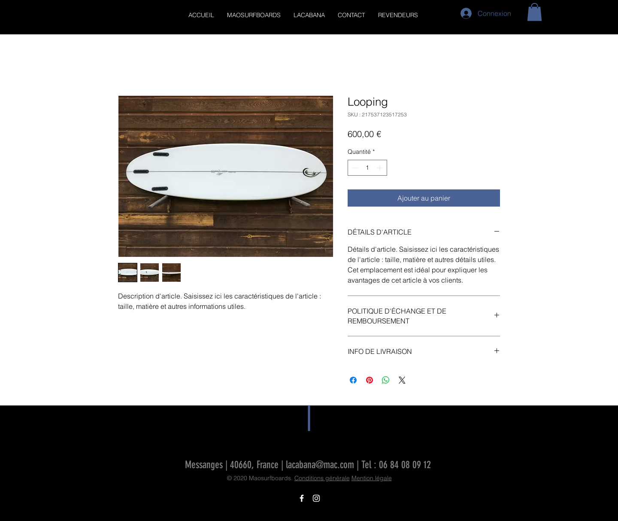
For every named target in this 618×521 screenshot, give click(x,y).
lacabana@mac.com (320, 465)
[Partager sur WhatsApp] (386, 380)
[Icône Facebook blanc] (301, 498)
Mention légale (371, 478)
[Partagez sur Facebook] (353, 380)
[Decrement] (354, 167)
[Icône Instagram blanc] (316, 498)
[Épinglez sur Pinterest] (369, 380)
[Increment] (380, 167)
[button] (534, 12)
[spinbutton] (367, 167)
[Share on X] (402, 380)
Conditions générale (322, 478)
